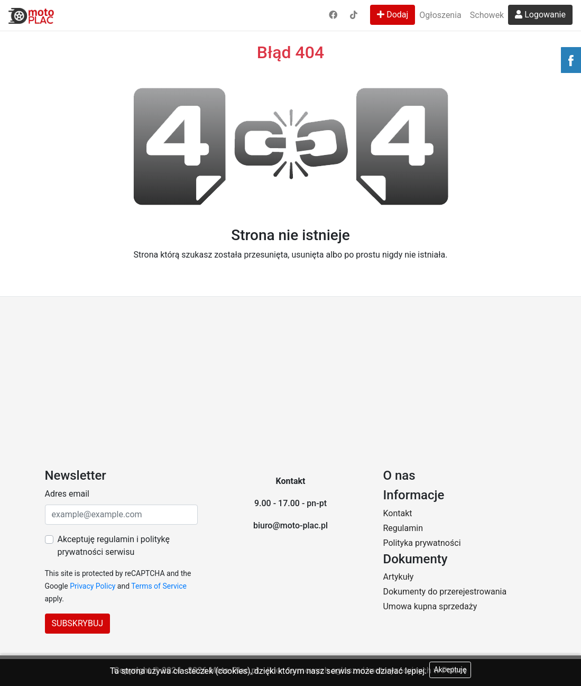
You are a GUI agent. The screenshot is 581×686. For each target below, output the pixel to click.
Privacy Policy (92, 586)
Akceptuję (450, 669)
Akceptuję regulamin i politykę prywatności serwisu (114, 545)
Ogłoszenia (440, 15)
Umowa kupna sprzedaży (430, 606)
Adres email (67, 494)
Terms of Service (159, 586)
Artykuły (398, 577)
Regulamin (403, 528)
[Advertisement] (290, 376)
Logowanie (540, 15)
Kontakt (397, 513)
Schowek (487, 15)
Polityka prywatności (421, 543)
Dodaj (392, 15)
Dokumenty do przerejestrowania (444, 592)
